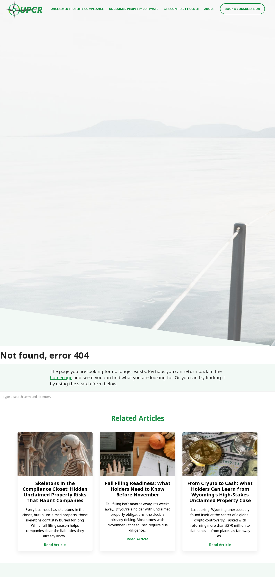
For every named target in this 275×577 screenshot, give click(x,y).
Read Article (55, 544)
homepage (61, 377)
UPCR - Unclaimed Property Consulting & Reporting (24, 10)
